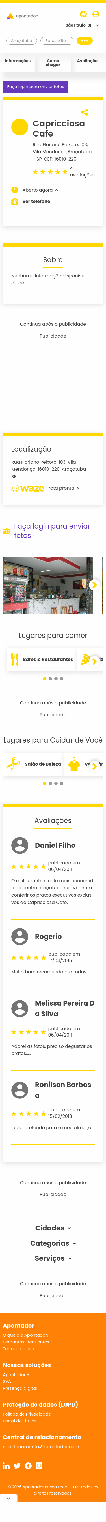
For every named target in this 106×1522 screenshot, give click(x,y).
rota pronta (45, 488)
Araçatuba (80, 151)
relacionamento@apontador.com (41, 1447)
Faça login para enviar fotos (35, 86)
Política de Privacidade (27, 1414)
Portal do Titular (19, 1421)
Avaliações (88, 60)
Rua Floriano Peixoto (55, 144)
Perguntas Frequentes (26, 1342)
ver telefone (36, 201)
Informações (18, 60)
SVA (7, 1381)
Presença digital (20, 1388)
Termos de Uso (18, 1349)
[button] (94, 585)
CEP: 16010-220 (60, 159)
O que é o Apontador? (26, 1335)
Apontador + (16, 1375)
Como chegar (53, 62)
